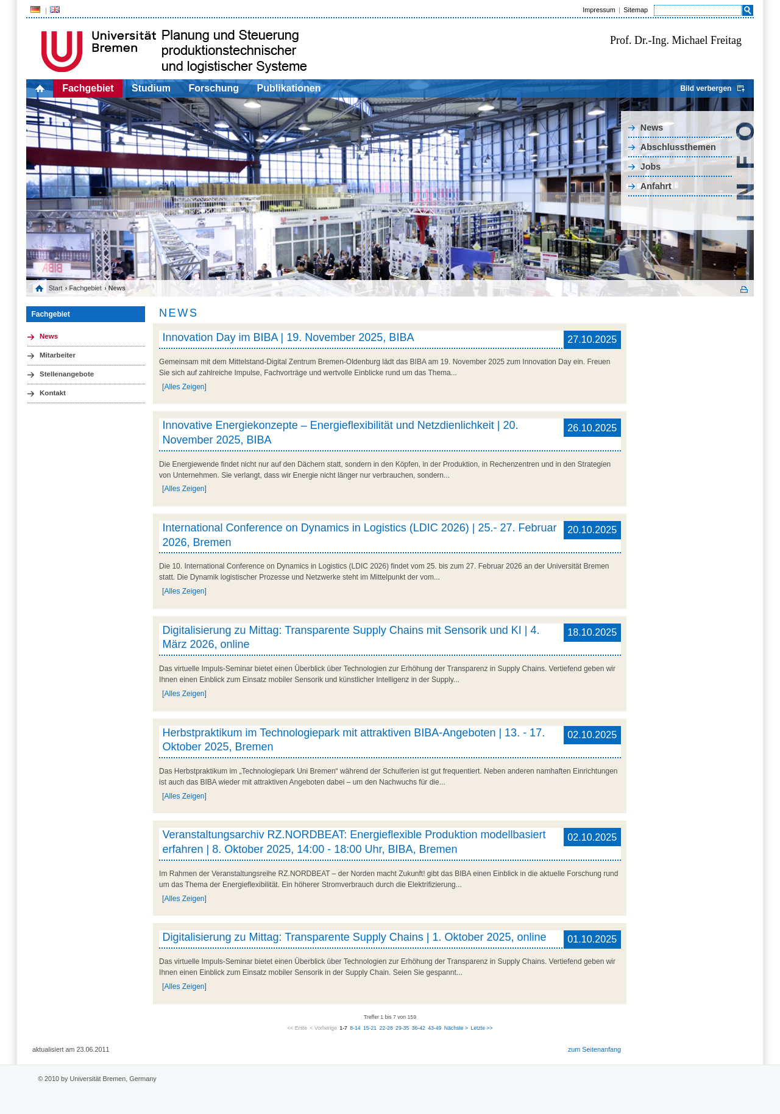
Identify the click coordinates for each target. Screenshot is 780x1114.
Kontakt (53, 393)
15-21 (370, 1028)
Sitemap (635, 9)
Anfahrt (656, 186)
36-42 (418, 1028)
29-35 (402, 1028)
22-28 (386, 1028)
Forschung (213, 88)
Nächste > (456, 1028)
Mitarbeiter (58, 355)
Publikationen (289, 88)
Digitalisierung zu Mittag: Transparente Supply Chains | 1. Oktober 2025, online (355, 937)
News (652, 127)
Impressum (599, 9)
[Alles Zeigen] (184, 387)
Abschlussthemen (678, 147)
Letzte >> (481, 1028)
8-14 (355, 1028)
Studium (151, 88)
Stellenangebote (67, 374)
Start (56, 288)
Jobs (650, 166)
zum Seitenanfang (594, 1049)
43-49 (434, 1028)
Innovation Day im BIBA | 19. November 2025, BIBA (288, 337)
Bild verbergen (705, 88)
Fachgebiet (87, 88)
